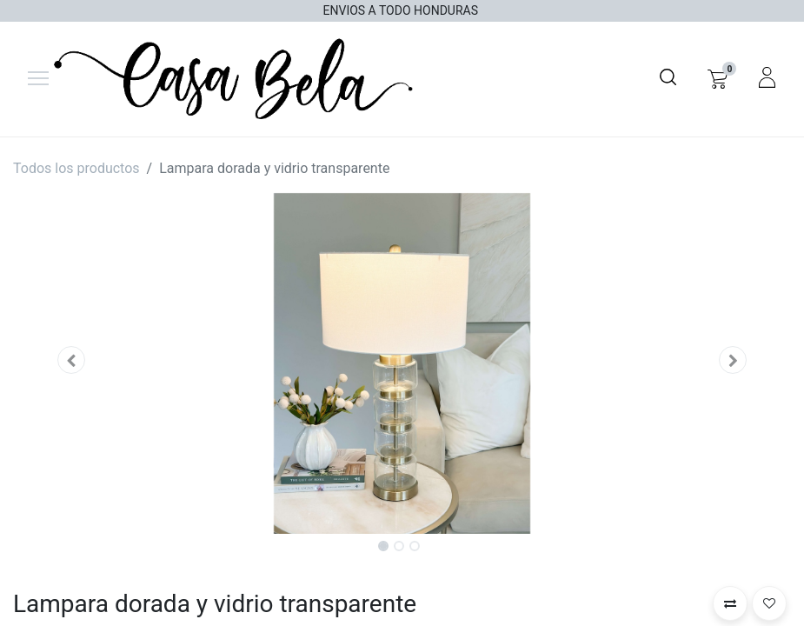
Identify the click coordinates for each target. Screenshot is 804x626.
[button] (71, 360)
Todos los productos (76, 168)
